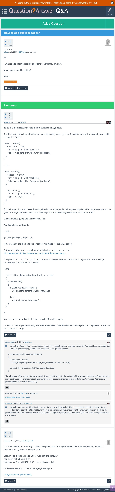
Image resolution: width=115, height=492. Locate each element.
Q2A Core (22, 52)
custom (13, 82)
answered (7, 122)
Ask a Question (53, 23)
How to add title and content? (17, 397)
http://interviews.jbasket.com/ (18, 474)
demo (68, 3)
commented (9, 342)
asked (6, 52)
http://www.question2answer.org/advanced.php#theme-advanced (34, 253)
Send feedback (8, 490)
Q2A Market (108, 490)
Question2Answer (83, 490)
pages (7, 82)
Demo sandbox (21, 490)
